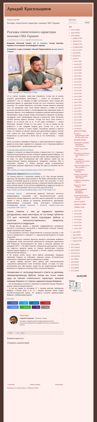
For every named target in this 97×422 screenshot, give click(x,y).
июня (74, 56)
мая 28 (76, 70)
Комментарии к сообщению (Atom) (28, 388)
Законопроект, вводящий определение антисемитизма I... (81, 144)
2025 (73, 30)
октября (75, 44)
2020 (73, 250)
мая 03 (76, 222)
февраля (75, 238)
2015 (73, 265)
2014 (73, 268)
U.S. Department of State (28, 92)
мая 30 (76, 64)
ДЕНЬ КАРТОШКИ (80, 131)
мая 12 (76, 117)
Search (87, 22)
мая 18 (76, 99)
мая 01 (76, 228)
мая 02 (76, 225)
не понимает (42, 43)
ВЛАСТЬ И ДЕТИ (79, 201)
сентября (75, 47)
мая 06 (76, 214)
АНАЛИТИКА (12, 40)
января (75, 241)
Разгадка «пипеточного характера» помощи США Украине (81, 176)
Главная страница (35, 384)
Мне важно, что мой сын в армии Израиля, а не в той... (82, 155)
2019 (73, 253)
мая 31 (76, 61)
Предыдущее (59, 384)
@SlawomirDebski (32, 174)
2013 (73, 271)
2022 (73, 244)
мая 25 (76, 79)
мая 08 (76, 128)
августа (75, 50)
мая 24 (76, 82)
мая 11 (76, 120)
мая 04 (76, 219)
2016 (73, 262)
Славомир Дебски (14, 193)
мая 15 (76, 108)
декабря (75, 38)
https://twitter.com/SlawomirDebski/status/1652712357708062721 (31, 170)
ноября (75, 41)
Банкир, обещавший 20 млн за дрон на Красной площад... (82, 197)
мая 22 (76, 87)
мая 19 (76, 96)
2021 (73, 247)
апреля (75, 232)
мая (74, 59)
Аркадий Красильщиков (29, 8)
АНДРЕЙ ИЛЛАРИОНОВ (33, 40)
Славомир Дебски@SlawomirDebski (20, 150)
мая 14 (76, 111)
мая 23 (76, 85)
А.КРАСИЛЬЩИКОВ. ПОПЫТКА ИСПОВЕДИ (80, 191)
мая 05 (76, 216)
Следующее (11, 384)
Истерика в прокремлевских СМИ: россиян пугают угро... (81, 135)
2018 (73, 256)
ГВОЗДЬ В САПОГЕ (80, 204)
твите (45, 144)
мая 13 (76, 114)
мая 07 (76, 211)
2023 (73, 36)
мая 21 (76, 90)
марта (74, 235)
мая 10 (76, 123)
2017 (73, 259)
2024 (73, 33)
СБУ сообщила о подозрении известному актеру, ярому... (82, 161)
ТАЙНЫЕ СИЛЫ (79, 207)
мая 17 (76, 102)
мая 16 (76, 105)
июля (74, 53)
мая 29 (76, 67)
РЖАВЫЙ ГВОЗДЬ (80, 140)
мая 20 (76, 93)
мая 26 (76, 76)
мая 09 (76, 126)
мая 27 (76, 73)
